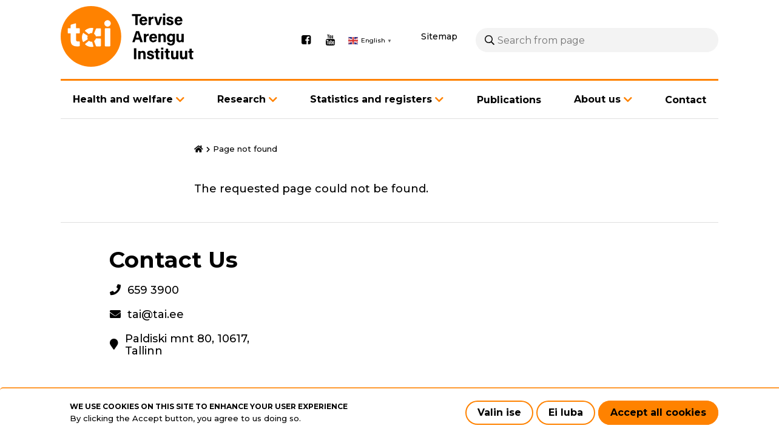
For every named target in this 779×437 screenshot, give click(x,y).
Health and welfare (123, 99)
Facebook (306, 40)
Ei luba (565, 412)
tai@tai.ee (155, 314)
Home (198, 149)
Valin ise (499, 412)
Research (241, 99)
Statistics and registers (371, 99)
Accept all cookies (658, 412)
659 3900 (153, 290)
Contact (685, 100)
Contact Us (173, 259)
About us (597, 99)
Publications (509, 100)
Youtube (330, 40)
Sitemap (439, 36)
